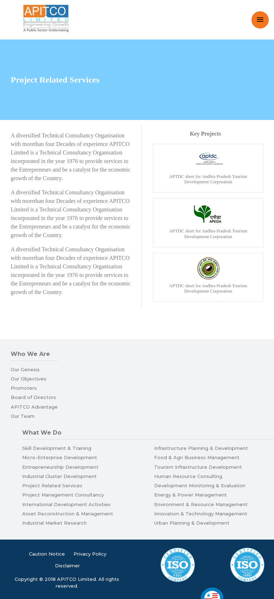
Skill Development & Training (56, 448)
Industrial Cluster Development (59, 476)
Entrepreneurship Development (60, 467)
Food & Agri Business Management (196, 457)
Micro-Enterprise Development (59, 457)
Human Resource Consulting (188, 476)
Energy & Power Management (190, 495)
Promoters (24, 388)
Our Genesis (25, 369)
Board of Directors (33, 397)
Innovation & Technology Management (200, 513)
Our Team (23, 416)
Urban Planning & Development (191, 523)
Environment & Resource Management (201, 504)
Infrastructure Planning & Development (201, 448)
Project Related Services (52, 485)
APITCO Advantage (34, 407)
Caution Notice (47, 554)
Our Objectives (28, 379)
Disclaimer (67, 565)
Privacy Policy (89, 554)
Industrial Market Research (54, 523)
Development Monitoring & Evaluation (199, 485)
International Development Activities (66, 504)
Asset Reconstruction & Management (67, 513)
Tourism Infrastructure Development (198, 467)
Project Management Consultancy (63, 495)
